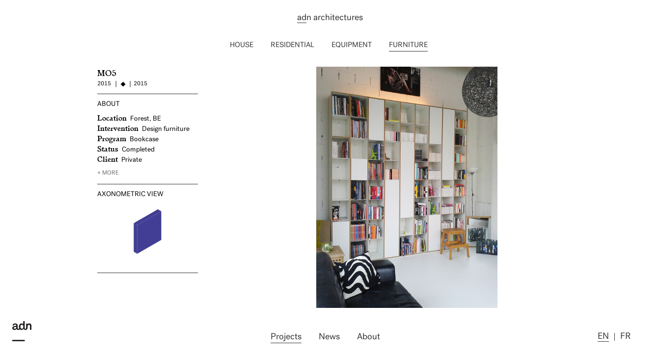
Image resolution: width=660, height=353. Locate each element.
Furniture (408, 45)
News (329, 337)
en (603, 336)
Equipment (351, 45)
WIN (237, 71)
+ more (108, 173)
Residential (292, 45)
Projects (286, 337)
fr (625, 336)
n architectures (330, 18)
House (241, 45)
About (368, 337)
